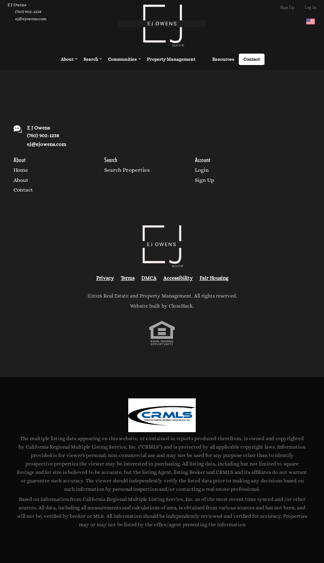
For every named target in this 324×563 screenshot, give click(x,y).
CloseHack (181, 306)
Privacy (105, 278)
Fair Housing (214, 278)
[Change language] (310, 21)
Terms (128, 278)
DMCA (149, 278)
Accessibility (178, 278)
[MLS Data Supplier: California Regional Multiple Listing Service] (162, 415)
